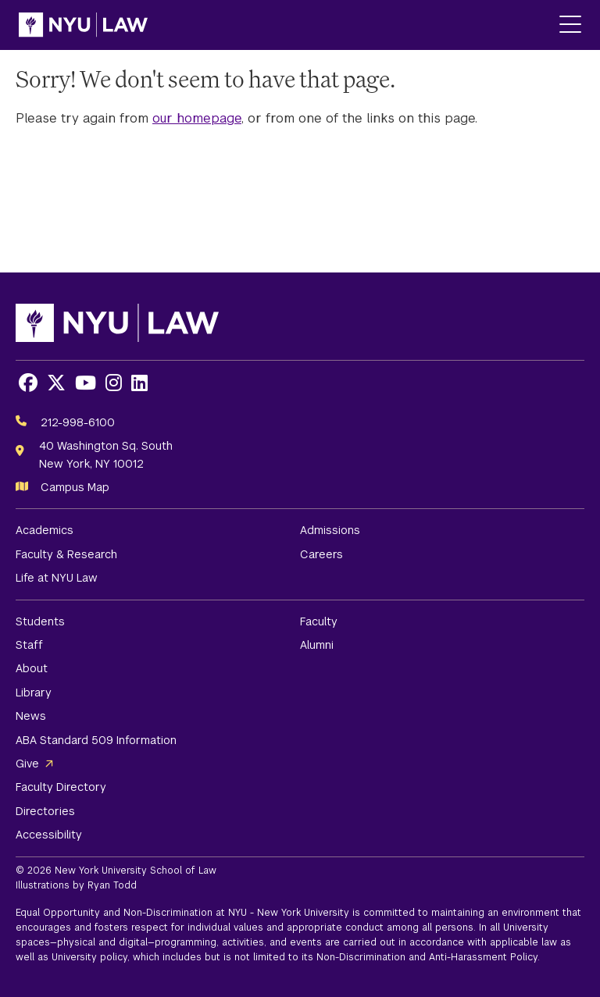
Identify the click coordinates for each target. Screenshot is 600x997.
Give (27, 764)
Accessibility (49, 835)
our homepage (196, 118)
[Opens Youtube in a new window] (85, 383)
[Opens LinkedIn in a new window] (139, 383)
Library (34, 692)
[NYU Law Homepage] (83, 24)
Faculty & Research (66, 554)
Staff (29, 645)
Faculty (319, 621)
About (32, 668)
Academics (44, 530)
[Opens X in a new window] (56, 383)
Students (40, 621)
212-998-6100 (78, 422)
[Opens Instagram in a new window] (113, 383)
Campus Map (75, 487)
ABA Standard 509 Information (96, 740)
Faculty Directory (61, 787)
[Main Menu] (570, 25)
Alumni (317, 645)
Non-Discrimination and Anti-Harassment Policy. (428, 957)
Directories (45, 811)
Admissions (330, 530)
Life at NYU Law (57, 578)
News (31, 716)
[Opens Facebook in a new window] (28, 383)
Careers (321, 554)
